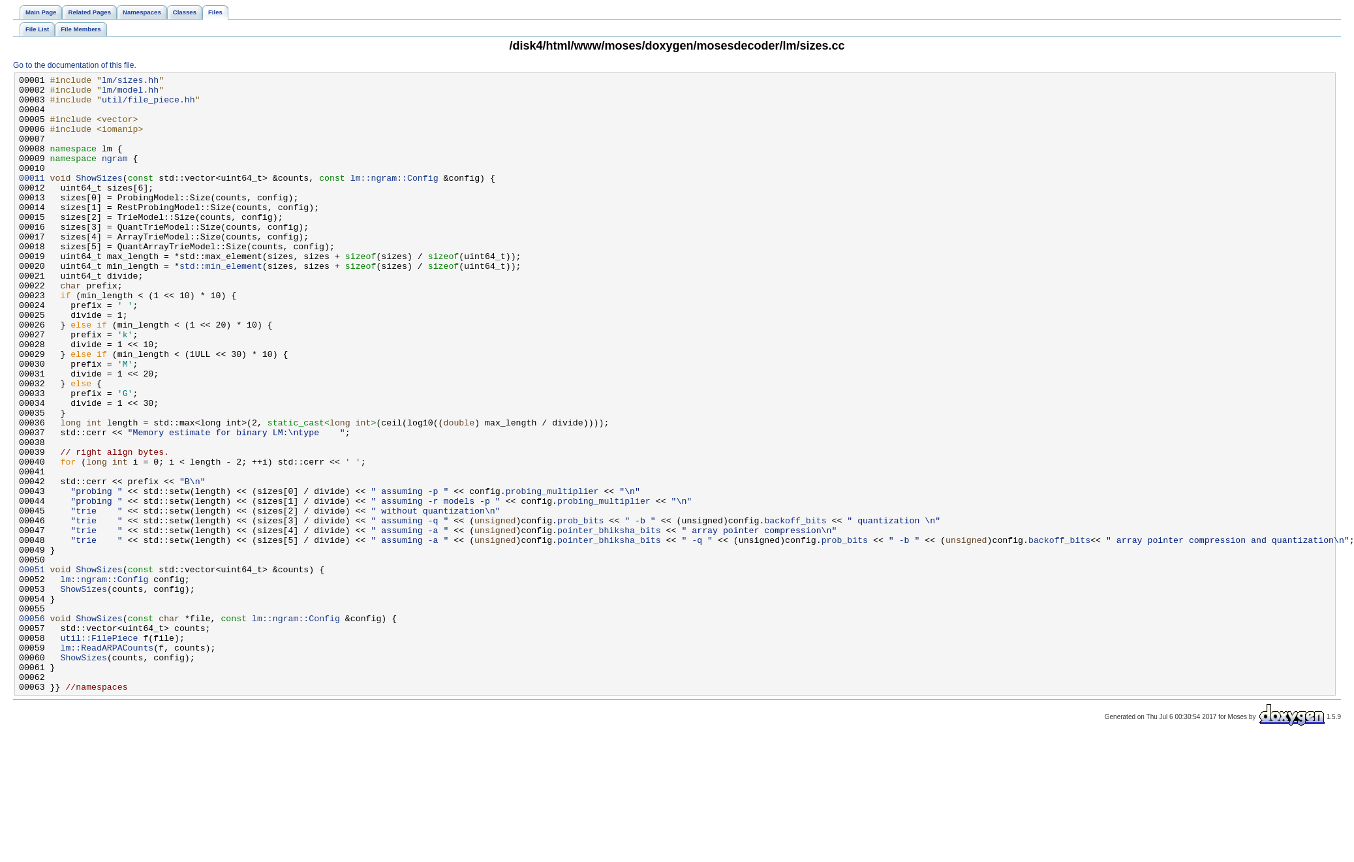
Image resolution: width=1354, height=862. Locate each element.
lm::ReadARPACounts (106, 763)
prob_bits (580, 610)
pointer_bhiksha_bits (609, 622)
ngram (115, 175)
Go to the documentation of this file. (74, 65)
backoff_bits (795, 610)
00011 (32, 199)
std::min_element (220, 305)
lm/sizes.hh (130, 81)
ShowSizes (99, 199)
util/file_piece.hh (148, 105)
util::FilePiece (99, 751)
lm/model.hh (130, 93)
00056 (32, 727)
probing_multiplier (552, 575)
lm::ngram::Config (394, 199)
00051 (32, 669)
